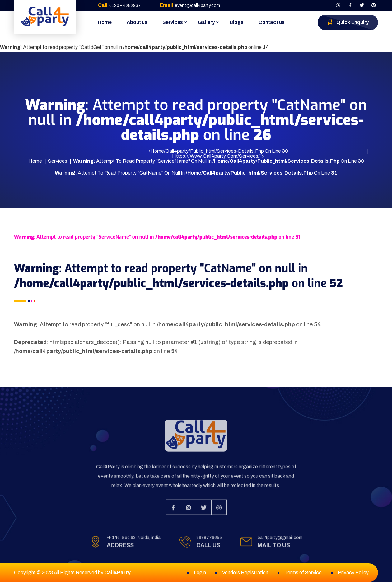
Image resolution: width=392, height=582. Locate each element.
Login (200, 572)
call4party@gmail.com (280, 541)
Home (105, 22)
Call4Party (117, 572)
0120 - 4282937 (125, 5)
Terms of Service (303, 572)
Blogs (237, 22)
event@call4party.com (197, 5)
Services (172, 22)
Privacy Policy (353, 572)
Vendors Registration (245, 572)
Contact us (272, 22)
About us (137, 22)
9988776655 (209, 541)
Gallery (206, 22)
